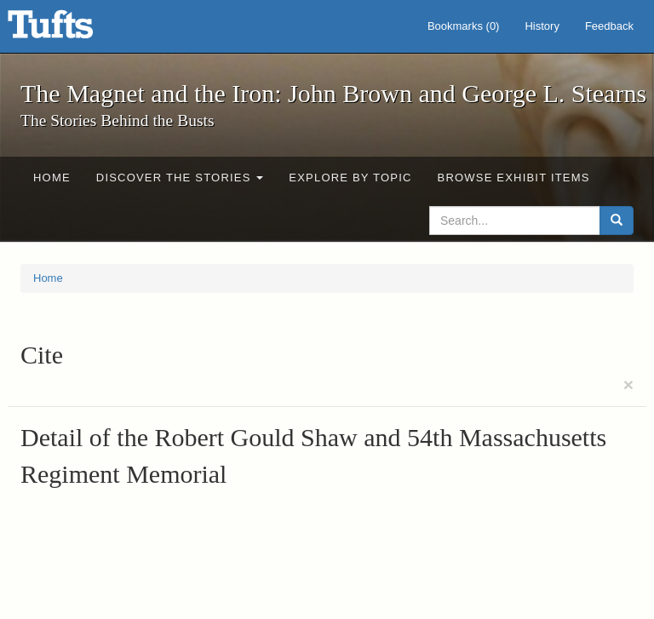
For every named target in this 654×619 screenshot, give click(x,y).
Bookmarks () (463, 26)
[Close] (628, 384)
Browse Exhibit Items (514, 177)
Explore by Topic (350, 177)
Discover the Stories (180, 177)
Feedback (609, 26)
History (542, 26)
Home (52, 177)
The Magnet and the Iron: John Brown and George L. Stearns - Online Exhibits (71, 30)
